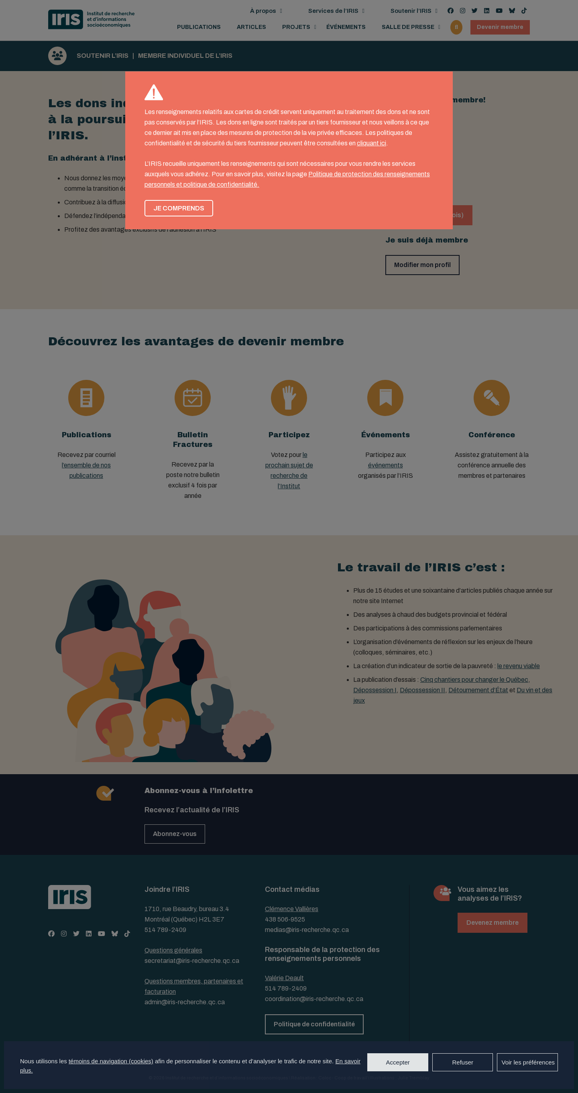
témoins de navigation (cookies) (111, 1061)
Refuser (462, 1062)
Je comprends (178, 208)
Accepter (398, 1062)
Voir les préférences (528, 1062)
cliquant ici (371, 143)
